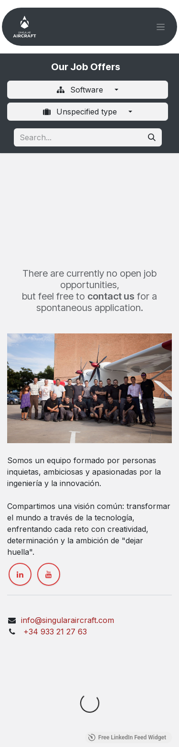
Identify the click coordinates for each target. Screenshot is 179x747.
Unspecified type (81, 111)
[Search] (152, 137)
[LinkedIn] (20, 574)
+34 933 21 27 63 (54, 631)
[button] (160, 728)
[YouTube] (48, 574)
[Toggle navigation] (160, 27)
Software (81, 89)
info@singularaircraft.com (67, 620)
